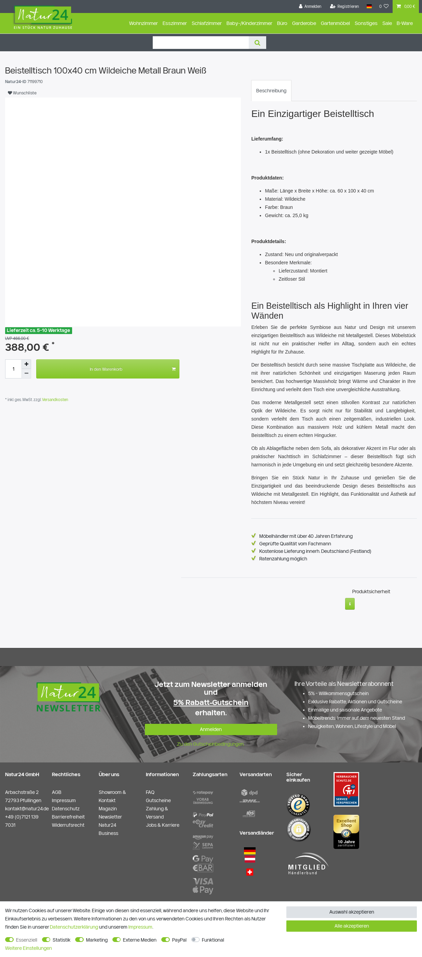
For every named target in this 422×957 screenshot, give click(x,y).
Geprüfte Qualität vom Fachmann (295, 543)
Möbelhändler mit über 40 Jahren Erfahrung (306, 536)
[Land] (369, 6)
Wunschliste (22, 92)
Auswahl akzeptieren (351, 912)
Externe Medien (139, 940)
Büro (282, 23)
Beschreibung (271, 90)
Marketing (97, 940)
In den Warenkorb (133, 369)
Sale (387, 23)
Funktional (213, 940)
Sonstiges (366, 23)
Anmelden (211, 727)
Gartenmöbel (335, 23)
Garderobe (304, 23)
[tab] (271, 90)
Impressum (140, 927)
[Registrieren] (344, 6)
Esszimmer (175, 23)
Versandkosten (54, 399)
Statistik (61, 940)
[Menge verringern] (26, 373)
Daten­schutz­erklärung (74, 927)
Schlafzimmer (207, 23)
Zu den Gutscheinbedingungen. (211, 742)
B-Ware (405, 23)
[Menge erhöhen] (26, 364)
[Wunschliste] (384, 6)
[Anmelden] (310, 6)
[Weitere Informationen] (350, 601)
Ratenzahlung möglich (283, 558)
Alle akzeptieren (352, 926)
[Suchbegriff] (201, 42)
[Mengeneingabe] (13, 368)
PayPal (179, 940)
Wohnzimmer (143, 23)
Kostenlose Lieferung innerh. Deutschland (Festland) (315, 551)
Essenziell (26, 940)
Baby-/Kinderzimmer (249, 23)
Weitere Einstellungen (28, 948)
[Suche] (257, 42)
